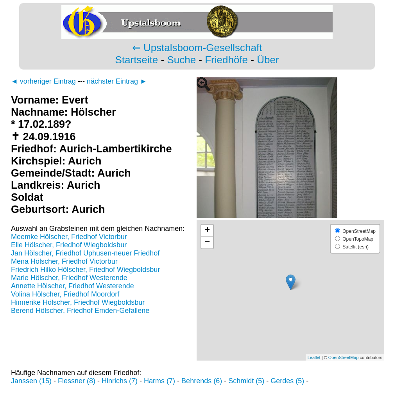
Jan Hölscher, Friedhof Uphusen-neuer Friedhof (85, 253)
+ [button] (207, 230)
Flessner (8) (76, 381)
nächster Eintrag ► (117, 81)
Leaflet (314, 357)
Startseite (136, 60)
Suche (181, 60)
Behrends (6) (201, 381)
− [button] (207, 242)
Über (268, 60)
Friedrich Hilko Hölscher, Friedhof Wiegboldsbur (85, 269)
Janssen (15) (31, 381)
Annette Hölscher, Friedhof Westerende (72, 286)
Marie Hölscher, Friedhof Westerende (69, 278)
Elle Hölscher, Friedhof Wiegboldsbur (69, 245)
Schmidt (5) (246, 381)
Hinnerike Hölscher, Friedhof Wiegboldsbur (78, 302)
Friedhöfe (226, 60)
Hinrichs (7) (120, 381)
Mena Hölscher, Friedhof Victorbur (64, 261)
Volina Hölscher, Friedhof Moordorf (65, 294)
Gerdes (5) (287, 381)
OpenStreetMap (343, 357)
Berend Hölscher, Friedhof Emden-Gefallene (80, 310)
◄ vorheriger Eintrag (43, 81)
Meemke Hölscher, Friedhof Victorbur (69, 237)
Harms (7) (159, 381)
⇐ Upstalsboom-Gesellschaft (197, 48)
